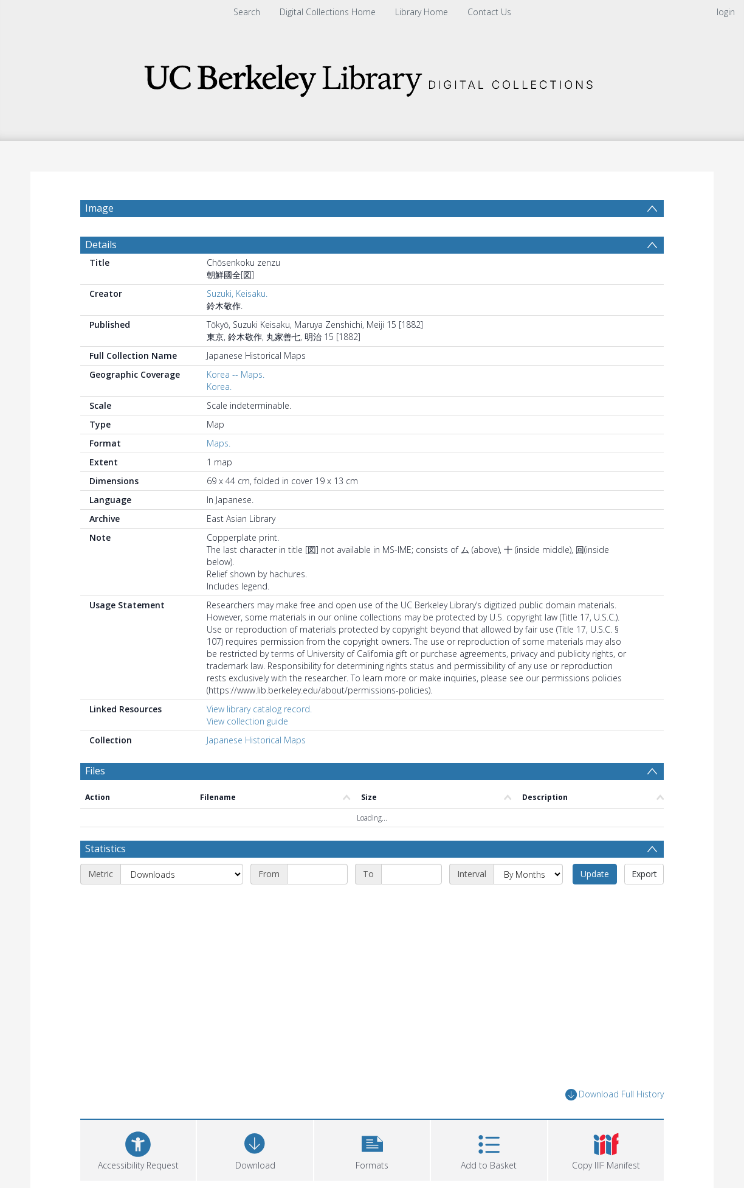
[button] (372, 1149)
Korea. (219, 386)
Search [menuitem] (246, 12)
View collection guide (247, 721)
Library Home (421, 12)
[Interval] (528, 874)
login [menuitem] (726, 12)
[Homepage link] (372, 77)
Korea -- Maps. (235, 374)
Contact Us (489, 12)
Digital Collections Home (328, 12)
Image (99, 208)
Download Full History (614, 1094)
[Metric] (181, 874)
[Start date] (317, 874)
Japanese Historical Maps (256, 740)
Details (101, 244)
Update (594, 874)
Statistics (105, 848)
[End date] (411, 874)
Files (95, 770)
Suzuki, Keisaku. (237, 293)
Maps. (218, 443)
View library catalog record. (259, 709)
